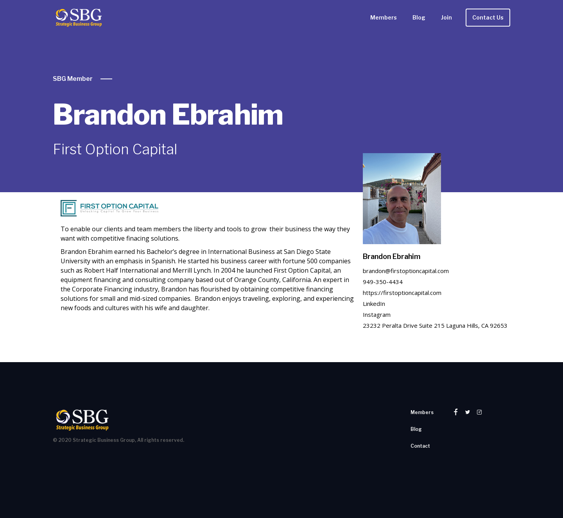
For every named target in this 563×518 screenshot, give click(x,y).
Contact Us (488, 17)
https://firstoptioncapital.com (402, 293)
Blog (418, 17)
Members (383, 17)
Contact (420, 446)
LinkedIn (374, 303)
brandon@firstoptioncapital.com (406, 271)
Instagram (377, 314)
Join (446, 17)
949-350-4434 (383, 282)
